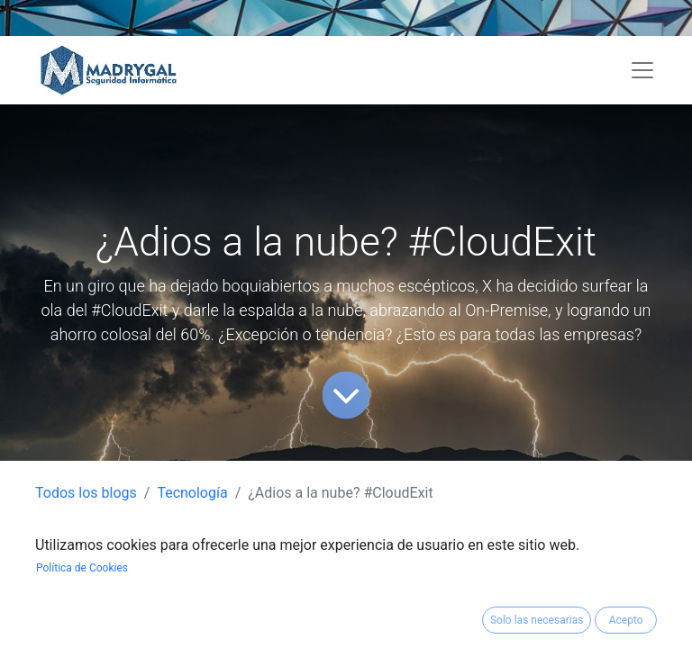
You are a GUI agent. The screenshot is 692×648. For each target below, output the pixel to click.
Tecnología (192, 492)
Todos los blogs (86, 492)
